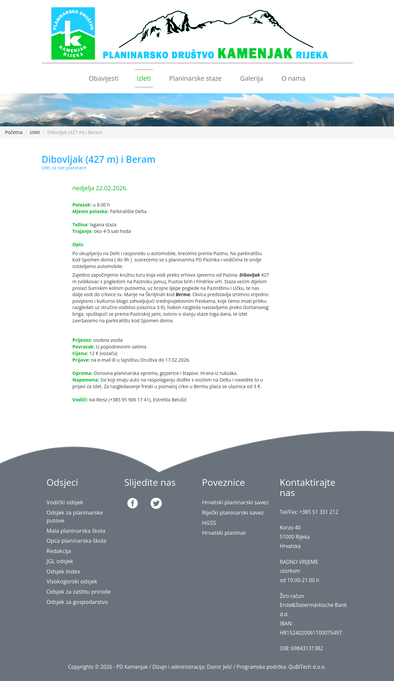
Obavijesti (103, 78)
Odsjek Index (63, 571)
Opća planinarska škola (77, 540)
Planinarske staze (195, 78)
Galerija (251, 78)
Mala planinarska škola (76, 530)
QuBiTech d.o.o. (307, 666)
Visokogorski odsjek (72, 581)
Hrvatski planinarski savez (235, 502)
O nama (293, 78)
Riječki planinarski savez (233, 512)
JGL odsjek (60, 561)
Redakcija (59, 551)
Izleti (144, 78)
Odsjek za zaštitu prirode (79, 591)
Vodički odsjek (65, 502)
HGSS (209, 522)
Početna (13, 132)
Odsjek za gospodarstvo (77, 602)
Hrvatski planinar (224, 532)
